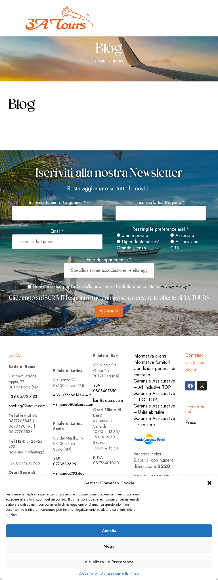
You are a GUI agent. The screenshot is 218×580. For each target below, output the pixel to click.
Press (190, 422)
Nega (109, 546)
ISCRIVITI (109, 311)
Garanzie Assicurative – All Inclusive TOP (154, 384)
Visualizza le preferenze (109, 562)
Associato (182, 235)
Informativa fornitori (151, 362)
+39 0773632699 (65, 461)
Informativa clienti (149, 356)
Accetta (109, 531)
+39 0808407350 (105, 388)
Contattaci (194, 355)
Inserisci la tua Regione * (161, 202)
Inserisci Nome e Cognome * (57, 202)
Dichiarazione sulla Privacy (120, 573)
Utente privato (132, 235)
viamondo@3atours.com (73, 404)
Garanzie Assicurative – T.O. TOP (154, 396)
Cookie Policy (88, 573)
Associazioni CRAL (184, 245)
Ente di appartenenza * (109, 260)
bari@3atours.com (108, 400)
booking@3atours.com (27, 406)
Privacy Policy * (175, 286)
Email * (57, 231)
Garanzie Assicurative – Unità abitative (154, 409)
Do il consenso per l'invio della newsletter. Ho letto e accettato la (93, 286)
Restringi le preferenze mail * (160, 229)
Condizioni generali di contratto (154, 371)
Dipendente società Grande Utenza (138, 245)
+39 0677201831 (24, 396)
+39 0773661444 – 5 (72, 395)
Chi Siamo (194, 362)
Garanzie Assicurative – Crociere (154, 421)
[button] (209, 483)
